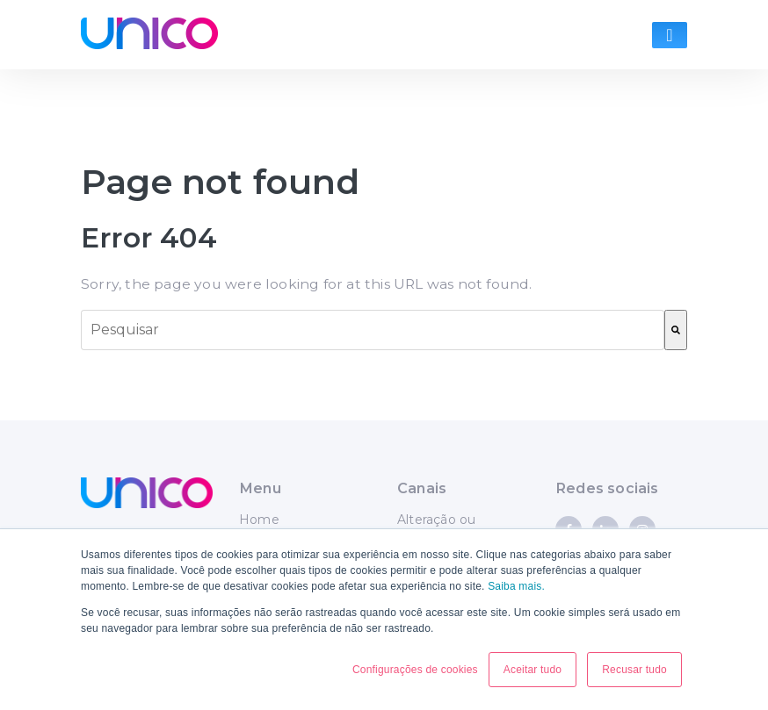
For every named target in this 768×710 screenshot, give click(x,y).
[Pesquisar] (675, 330)
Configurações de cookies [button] (415, 669)
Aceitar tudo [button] (533, 669)
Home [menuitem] (259, 519)
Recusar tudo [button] (634, 669)
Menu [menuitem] (260, 488)
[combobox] (372, 330)
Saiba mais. (516, 586)
